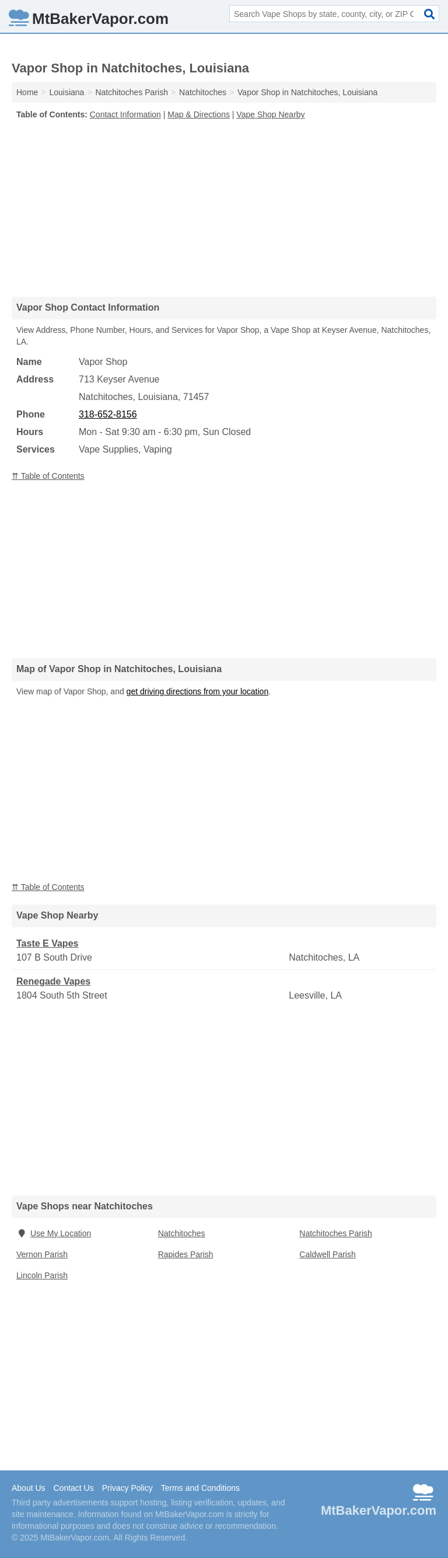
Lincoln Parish (42, 1275)
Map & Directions (198, 114)
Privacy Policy (127, 1488)
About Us (29, 1488)
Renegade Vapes (53, 981)
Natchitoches (181, 1233)
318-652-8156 (108, 414)
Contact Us (73, 1488)
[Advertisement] (224, 208)
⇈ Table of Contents (48, 476)
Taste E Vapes (47, 943)
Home (27, 92)
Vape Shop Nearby (270, 114)
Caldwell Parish (327, 1254)
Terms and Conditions (200, 1488)
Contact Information (125, 114)
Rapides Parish (186, 1254)
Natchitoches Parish (335, 1233)
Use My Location (53, 1233)
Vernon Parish (42, 1254)
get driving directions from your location (198, 691)
